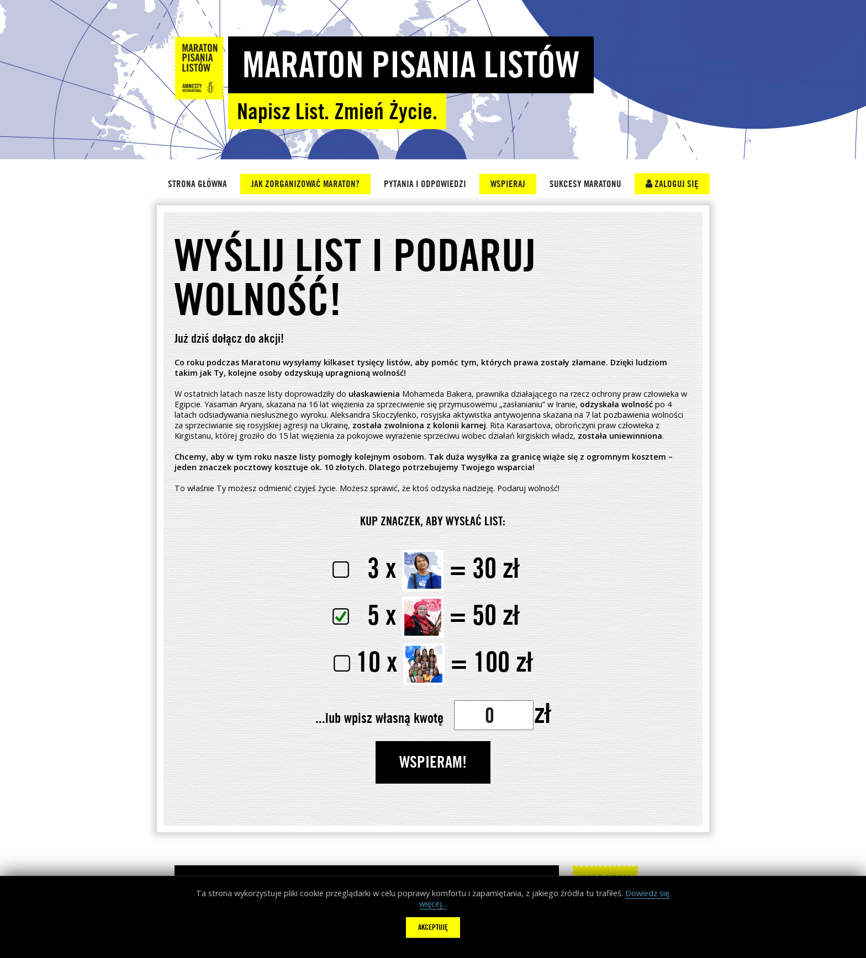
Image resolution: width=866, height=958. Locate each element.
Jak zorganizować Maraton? (305, 184)
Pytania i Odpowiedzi (425, 184)
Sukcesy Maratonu (585, 184)
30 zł (425, 567)
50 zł (425, 614)
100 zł (433, 661)
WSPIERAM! (433, 761)
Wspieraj (507, 184)
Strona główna (197, 184)
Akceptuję (433, 927)
